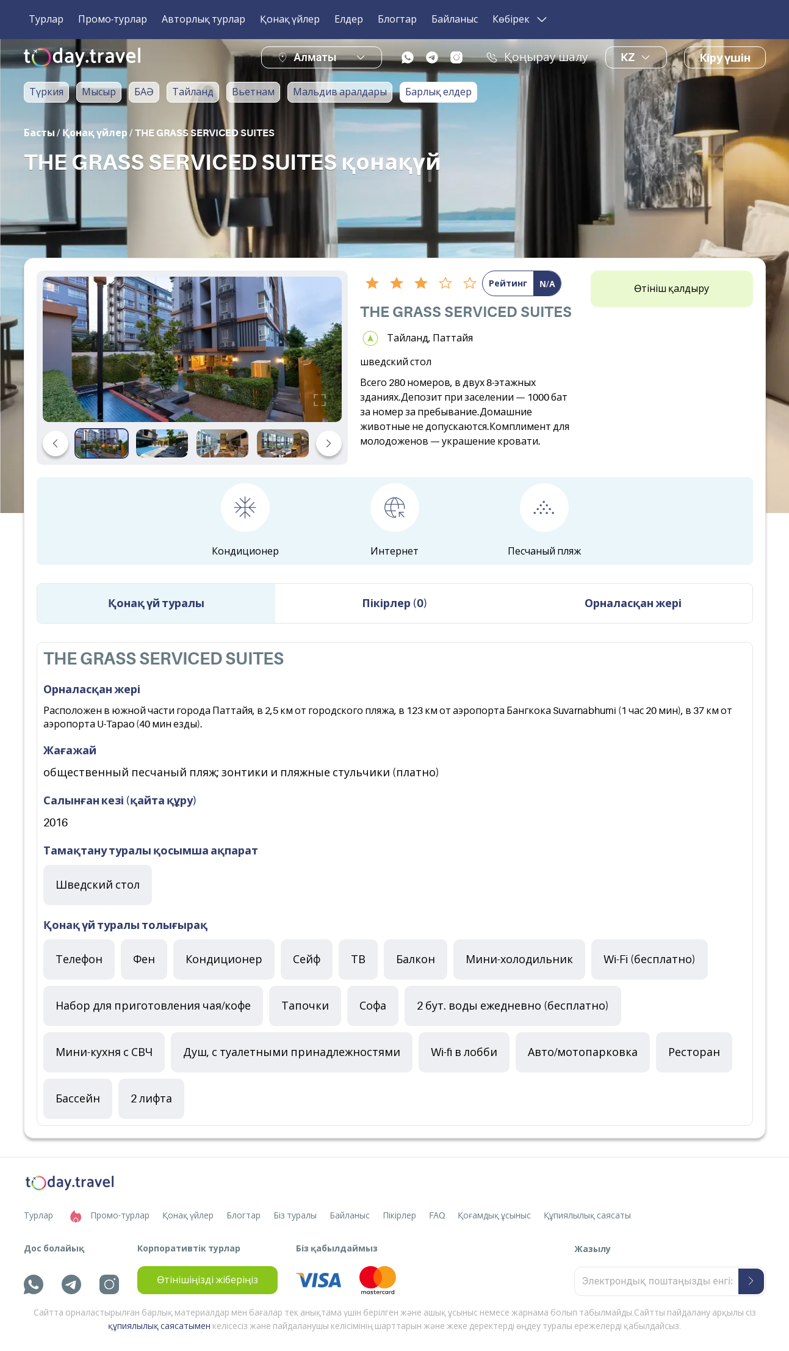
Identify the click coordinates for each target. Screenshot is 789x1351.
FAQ (437, 1215)
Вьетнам (253, 92)
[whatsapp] (407, 57)
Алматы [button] (315, 57)
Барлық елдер (438, 92)
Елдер (348, 19)
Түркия (46, 92)
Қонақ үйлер (290, 19)
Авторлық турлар (203, 19)
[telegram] (432, 57)
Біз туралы (295, 1215)
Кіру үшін (725, 58)
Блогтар (397, 19)
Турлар (46, 19)
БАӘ (144, 92)
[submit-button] (751, 1281)
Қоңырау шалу (537, 57)
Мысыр (99, 92)
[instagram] (456, 57)
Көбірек (520, 19)
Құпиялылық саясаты (587, 1215)
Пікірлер (399, 1215)
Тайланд (193, 92)
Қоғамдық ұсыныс (494, 1215)
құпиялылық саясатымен (159, 1326)
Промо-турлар (112, 19)
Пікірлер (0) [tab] (395, 603)
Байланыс (454, 19)
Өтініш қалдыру (671, 288)
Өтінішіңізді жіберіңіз (207, 1280)
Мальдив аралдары (340, 92)
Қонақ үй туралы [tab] (156, 603)
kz (636, 57)
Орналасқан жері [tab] (633, 603)
